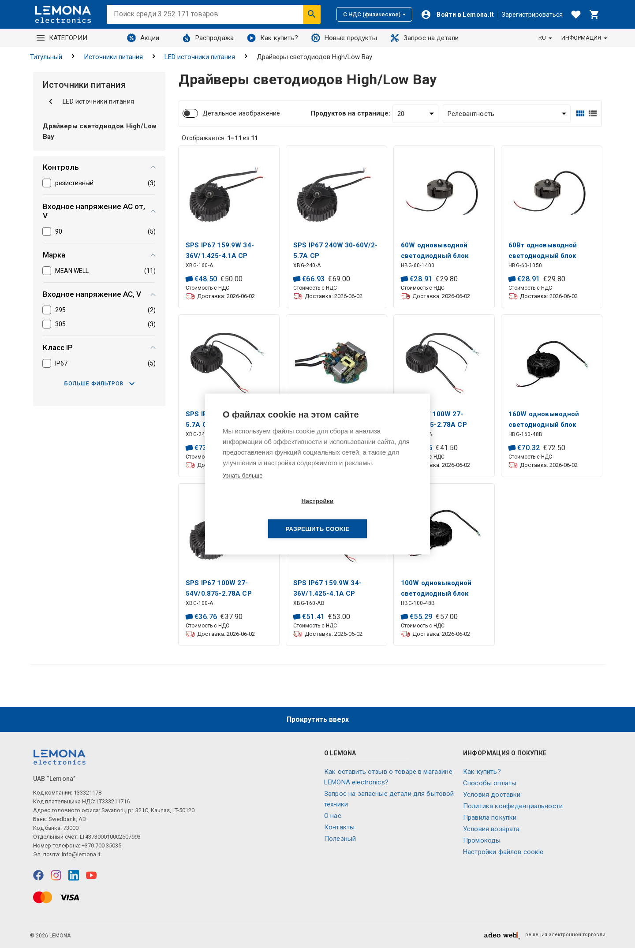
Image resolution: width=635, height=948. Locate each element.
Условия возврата (491, 829)
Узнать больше (242, 489)
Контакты (339, 827)
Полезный (340, 839)
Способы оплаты (489, 783)
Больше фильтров (99, 384)
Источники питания (113, 57)
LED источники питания (199, 57)
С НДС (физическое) (374, 14)
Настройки (266, 514)
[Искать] (312, 14)
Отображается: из (220, 138)
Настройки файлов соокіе (503, 852)
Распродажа (208, 38)
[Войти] (457, 14)
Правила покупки (489, 817)
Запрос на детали (424, 38)
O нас (332, 816)
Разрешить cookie (368, 514)
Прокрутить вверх (318, 719)
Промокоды (482, 840)
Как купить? (272, 38)
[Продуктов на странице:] (415, 114)
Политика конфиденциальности (513, 806)
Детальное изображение (241, 113)
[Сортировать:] (507, 114)
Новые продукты (344, 38)
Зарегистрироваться (532, 14)
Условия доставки (491, 795)
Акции (143, 38)
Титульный (46, 57)
